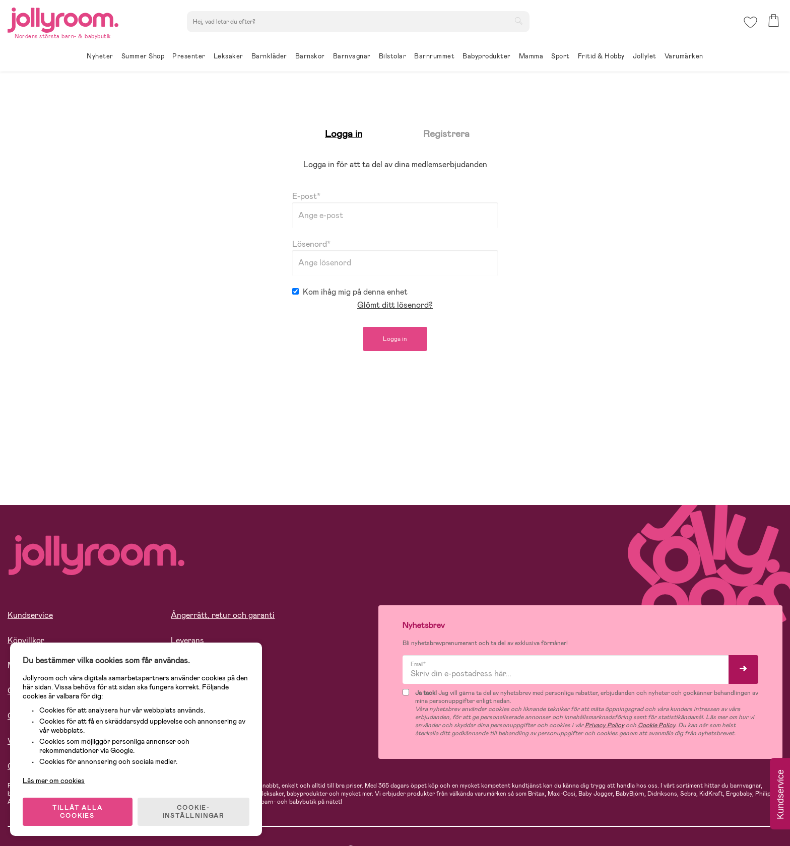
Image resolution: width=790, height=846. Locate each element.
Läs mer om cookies (54, 780)
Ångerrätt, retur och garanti (223, 615)
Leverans (187, 640)
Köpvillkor (26, 640)
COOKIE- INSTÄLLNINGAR (193, 812)
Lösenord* (395, 257)
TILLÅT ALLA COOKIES (77, 812)
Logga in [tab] (343, 133)
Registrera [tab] (446, 133)
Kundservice (30, 615)
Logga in (395, 339)
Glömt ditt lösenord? (395, 305)
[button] (750, 22)
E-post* (395, 209)
